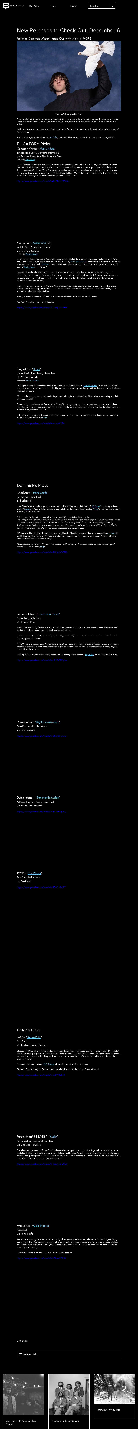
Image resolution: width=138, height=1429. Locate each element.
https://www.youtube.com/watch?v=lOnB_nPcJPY (41, 887)
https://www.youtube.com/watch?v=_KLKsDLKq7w (42, 660)
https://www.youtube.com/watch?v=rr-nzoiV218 (41, 423)
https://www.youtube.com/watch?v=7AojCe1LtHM (42, 307)
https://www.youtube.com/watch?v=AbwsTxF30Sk (42, 1163)
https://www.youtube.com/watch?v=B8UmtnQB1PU (42, 552)
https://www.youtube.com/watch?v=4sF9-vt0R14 (41, 1074)
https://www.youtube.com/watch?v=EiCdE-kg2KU (41, 811)
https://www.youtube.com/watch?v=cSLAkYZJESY (41, 1258)
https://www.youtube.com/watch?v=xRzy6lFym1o (41, 735)
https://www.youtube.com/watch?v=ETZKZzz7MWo (43, 181)
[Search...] (97, 5)
